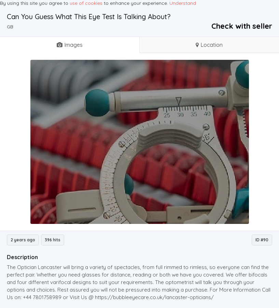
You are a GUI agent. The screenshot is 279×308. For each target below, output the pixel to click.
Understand (182, 3)
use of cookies (86, 3)
